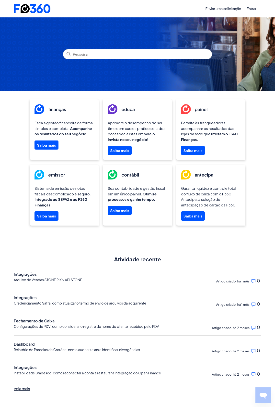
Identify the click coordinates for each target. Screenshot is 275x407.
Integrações (25, 274)
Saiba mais (46, 145)
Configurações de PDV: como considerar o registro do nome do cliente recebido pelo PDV (86, 326)
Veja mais (22, 388)
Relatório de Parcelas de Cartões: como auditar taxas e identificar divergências (77, 349)
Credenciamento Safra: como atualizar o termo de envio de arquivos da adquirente (80, 303)
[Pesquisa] (137, 54)
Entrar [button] (251, 8)
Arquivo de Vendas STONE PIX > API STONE (48, 280)
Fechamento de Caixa (34, 320)
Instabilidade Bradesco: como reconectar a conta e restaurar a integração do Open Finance (87, 373)
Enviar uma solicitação (223, 8)
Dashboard (24, 344)
